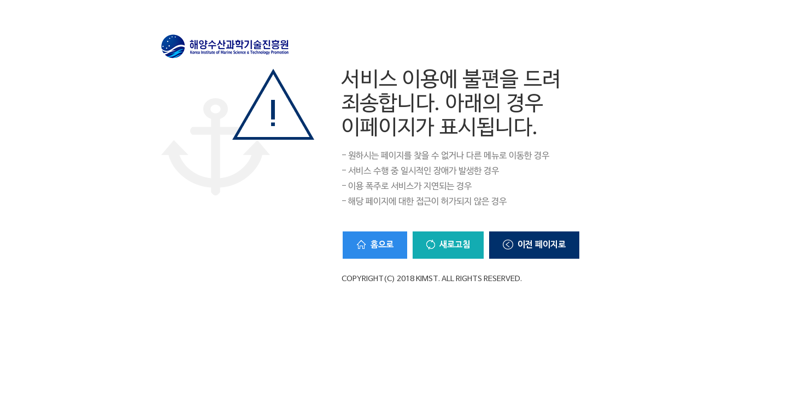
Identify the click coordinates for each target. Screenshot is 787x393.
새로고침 (448, 245)
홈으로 (374, 245)
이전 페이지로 (534, 245)
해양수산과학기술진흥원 (225, 46)
